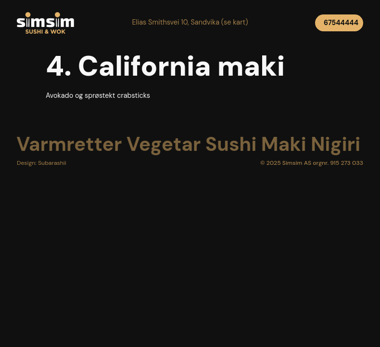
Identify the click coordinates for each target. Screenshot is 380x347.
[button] (190, 22)
